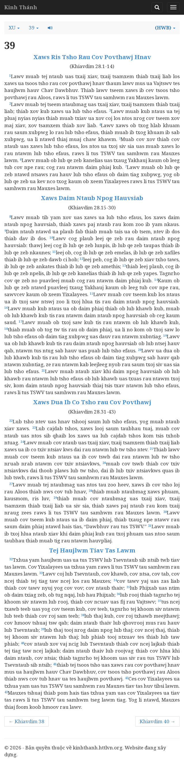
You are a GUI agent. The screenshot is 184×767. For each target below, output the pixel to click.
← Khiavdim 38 (26, 721)
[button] (14, 27)
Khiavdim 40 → (157, 721)
